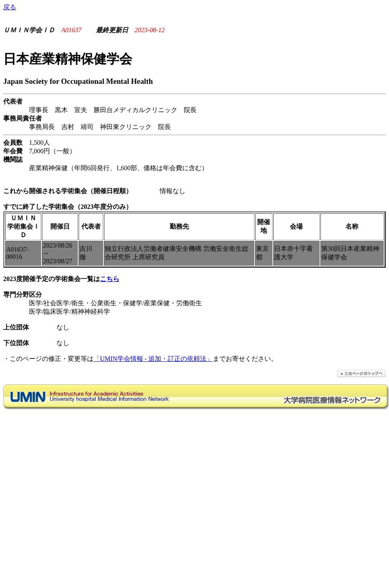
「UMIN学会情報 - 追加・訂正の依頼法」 (153, 358)
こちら (109, 278)
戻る (9, 7)
